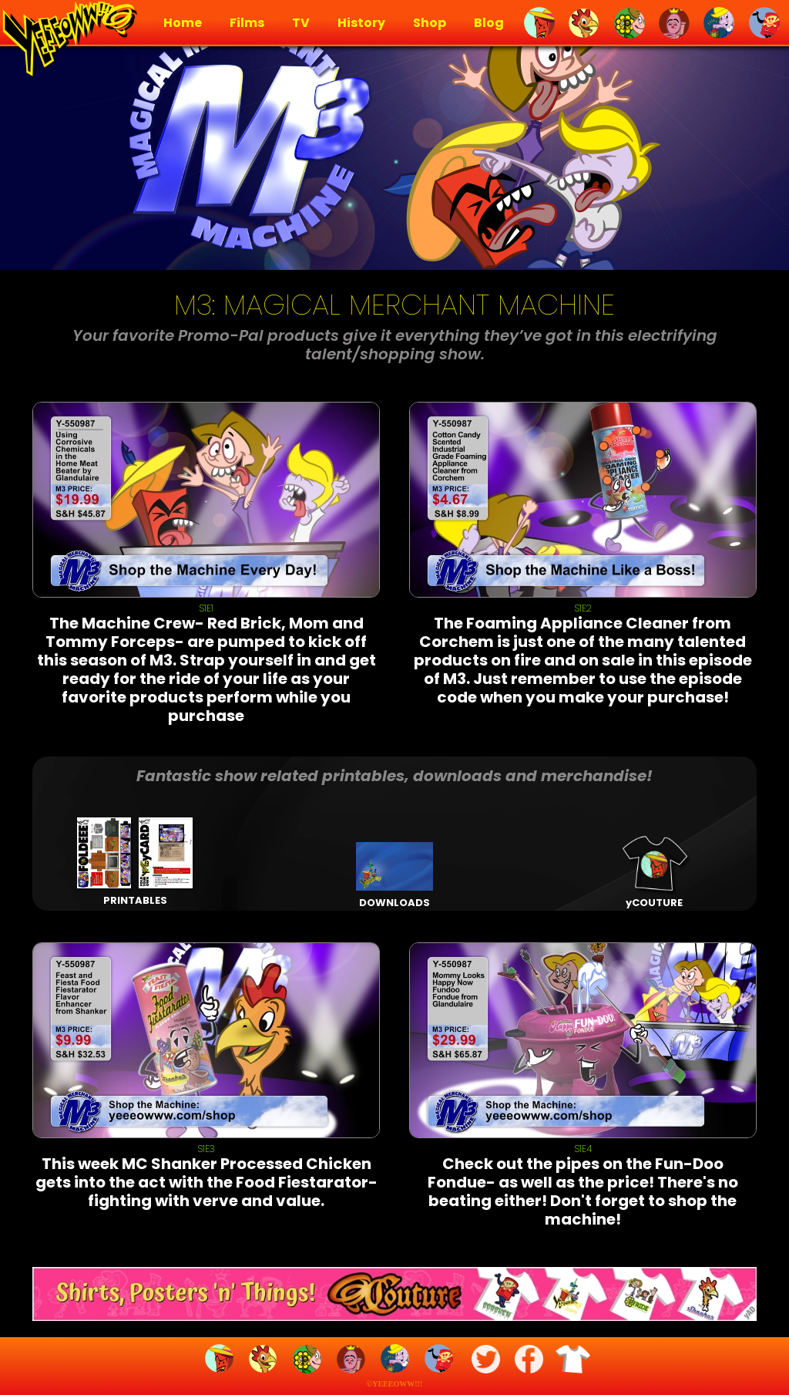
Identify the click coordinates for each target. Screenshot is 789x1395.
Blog (489, 23)
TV (301, 23)
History (361, 23)
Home (182, 23)
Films (247, 23)
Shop (429, 23)
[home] (67, 40)
